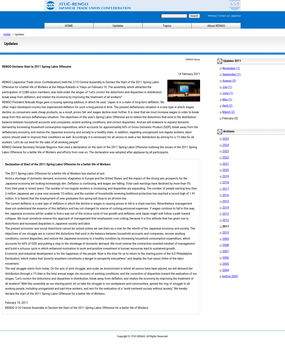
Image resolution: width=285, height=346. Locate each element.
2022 (225, 157)
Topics (167, 25)
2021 (225, 164)
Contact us (223, 16)
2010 (225, 232)
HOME (69, 25)
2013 (225, 213)
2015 (225, 201)
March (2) (228, 112)
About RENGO (216, 25)
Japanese (236, 16)
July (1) (227, 87)
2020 (225, 170)
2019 (225, 176)
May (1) (227, 99)
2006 (225, 257)
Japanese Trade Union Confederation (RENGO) (85, 5)
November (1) (231, 68)
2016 (225, 195)
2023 (225, 151)
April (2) (227, 105)
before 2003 (230, 276)
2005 (225, 263)
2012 (225, 220)
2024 (225, 145)
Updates (118, 25)
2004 (225, 270)
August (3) (229, 80)
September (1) (231, 74)
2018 (225, 182)
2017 (225, 188)
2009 (225, 239)
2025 (225, 138)
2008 (225, 245)
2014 (225, 207)
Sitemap (212, 16)
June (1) (227, 93)
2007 (225, 251)
